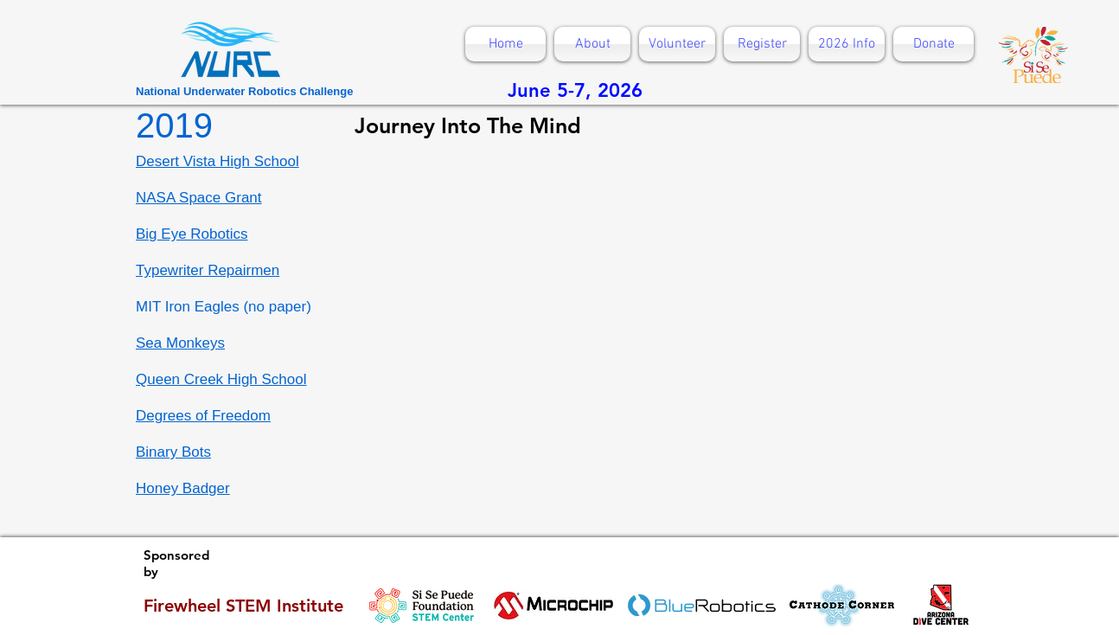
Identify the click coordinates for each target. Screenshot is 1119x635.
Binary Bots (173, 452)
